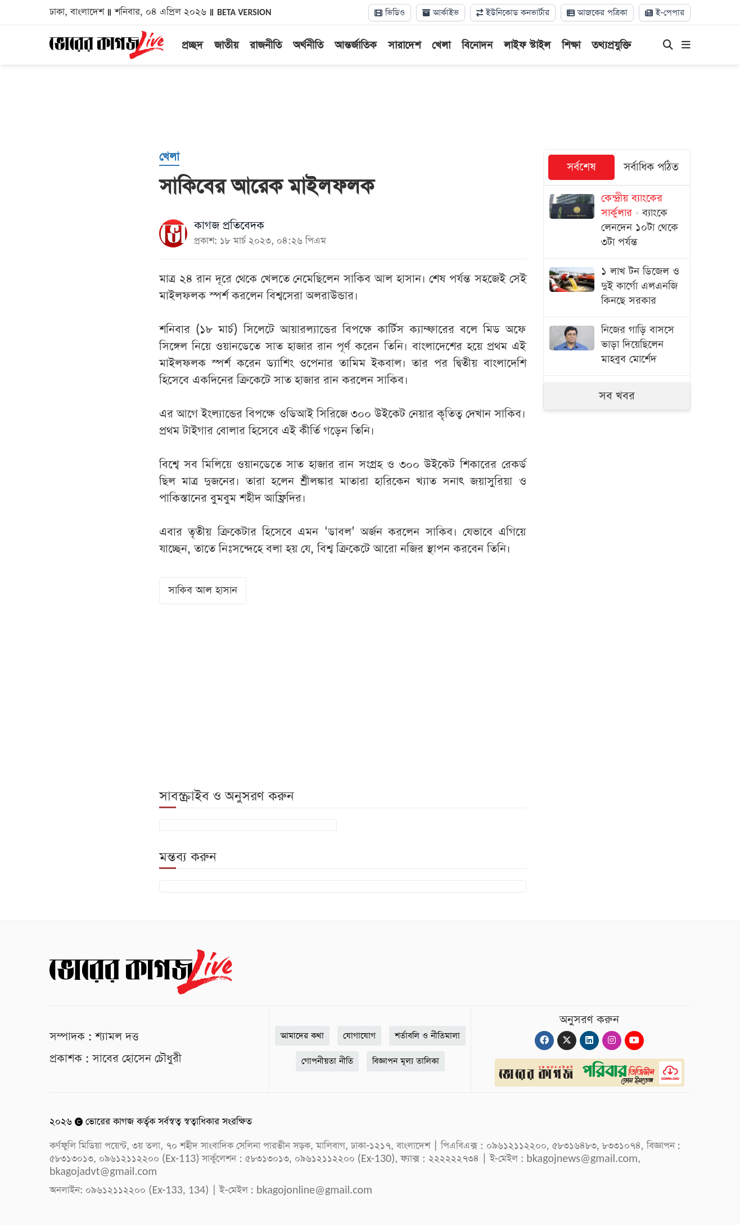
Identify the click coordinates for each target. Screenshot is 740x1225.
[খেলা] (169, 157)
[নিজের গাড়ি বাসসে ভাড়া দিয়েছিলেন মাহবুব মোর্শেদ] (617, 346)
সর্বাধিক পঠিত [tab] (651, 167)
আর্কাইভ (440, 13)
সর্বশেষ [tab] (581, 167)
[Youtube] (634, 1040)
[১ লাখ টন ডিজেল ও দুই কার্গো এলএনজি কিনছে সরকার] (617, 288)
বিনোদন (477, 45)
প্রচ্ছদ (192, 45)
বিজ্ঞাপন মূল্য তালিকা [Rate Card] (405, 1061)
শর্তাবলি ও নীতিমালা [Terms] (427, 1036)
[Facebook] (544, 1040)
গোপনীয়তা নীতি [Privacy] (327, 1061)
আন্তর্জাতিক (356, 45)
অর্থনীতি (308, 45)
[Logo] (106, 43)
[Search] (668, 45)
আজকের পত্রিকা (597, 13)
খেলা (441, 45)
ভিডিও (389, 13)
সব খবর (617, 396)
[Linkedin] (589, 1040)
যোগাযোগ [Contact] (359, 1036)
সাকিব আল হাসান (202, 590)
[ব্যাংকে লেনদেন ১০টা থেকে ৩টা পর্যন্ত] (617, 222)
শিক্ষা (571, 45)
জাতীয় (226, 45)
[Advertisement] (370, 107)
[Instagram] (611, 1040)
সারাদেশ (404, 45)
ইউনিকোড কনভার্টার (512, 13)
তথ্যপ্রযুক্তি (611, 45)
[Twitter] (566, 1040)
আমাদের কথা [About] (302, 1036)
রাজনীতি (266, 45)
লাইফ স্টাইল (527, 45)
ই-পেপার (664, 13)
